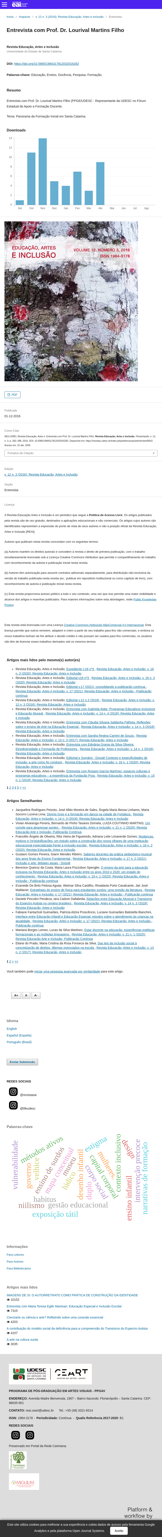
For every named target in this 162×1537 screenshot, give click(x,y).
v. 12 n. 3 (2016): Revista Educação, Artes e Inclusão (70, 16)
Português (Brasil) (19, 1042)
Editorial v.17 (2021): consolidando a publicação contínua (106, 687)
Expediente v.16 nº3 (80, 669)
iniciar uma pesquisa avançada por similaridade (67, 971)
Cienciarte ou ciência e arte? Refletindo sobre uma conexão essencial (55, 1317)
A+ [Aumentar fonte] (16, 995)
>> (24, 787)
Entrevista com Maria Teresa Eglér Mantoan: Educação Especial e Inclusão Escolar (64, 1306)
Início (10, 16)
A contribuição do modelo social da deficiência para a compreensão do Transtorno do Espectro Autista (77, 1328)
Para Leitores (15, 1254)
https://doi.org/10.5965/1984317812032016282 (46, 64)
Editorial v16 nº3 (78, 678)
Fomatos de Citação (20, 453)
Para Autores (15, 1261)
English (12, 1029)
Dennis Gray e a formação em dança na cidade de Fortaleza (89, 814)
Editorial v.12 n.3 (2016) (83, 700)
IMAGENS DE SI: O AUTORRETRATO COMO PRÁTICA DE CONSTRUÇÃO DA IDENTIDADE (72, 1295)
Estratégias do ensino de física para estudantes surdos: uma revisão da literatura (86, 890)
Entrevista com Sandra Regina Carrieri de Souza (100, 735)
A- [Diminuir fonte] (35, 995)
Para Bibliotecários (19, 1268)
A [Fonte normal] (26, 995)
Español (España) (19, 1035)
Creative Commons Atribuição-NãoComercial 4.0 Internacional (104, 625)
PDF (14, 394)
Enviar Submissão (22, 1062)
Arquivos (24, 16)
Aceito (119, 1531)
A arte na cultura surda (22, 1339)
